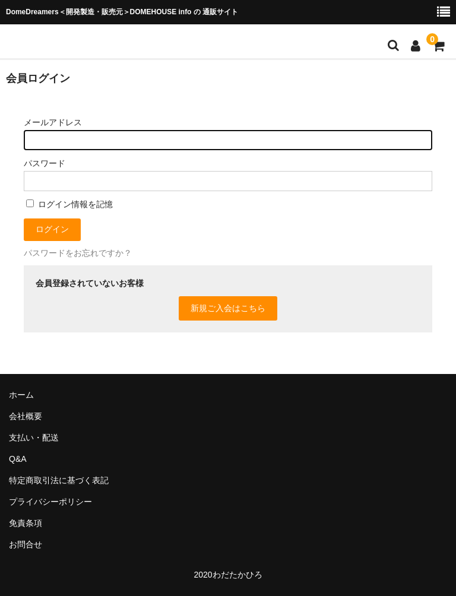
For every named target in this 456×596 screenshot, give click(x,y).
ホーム (21, 395)
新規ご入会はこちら (228, 308)
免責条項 (25, 523)
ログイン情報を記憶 (69, 204)
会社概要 (25, 416)
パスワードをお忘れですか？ (78, 253)
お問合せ (25, 544)
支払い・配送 (34, 437)
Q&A (18, 459)
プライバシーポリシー (50, 501)
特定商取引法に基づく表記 (59, 480)
